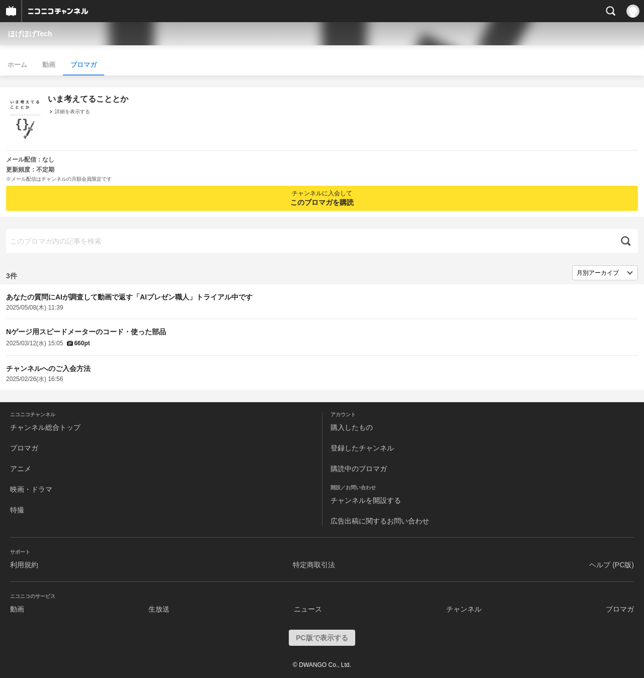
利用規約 (24, 565)
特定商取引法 (314, 565)
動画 (48, 64)
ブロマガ (83, 64)
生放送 (159, 609)
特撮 (17, 510)
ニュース (308, 609)
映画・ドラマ (31, 489)
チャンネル (463, 609)
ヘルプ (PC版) (611, 565)
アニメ (20, 469)
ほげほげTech (30, 34)
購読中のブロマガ (359, 469)
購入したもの (352, 427)
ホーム (17, 64)
